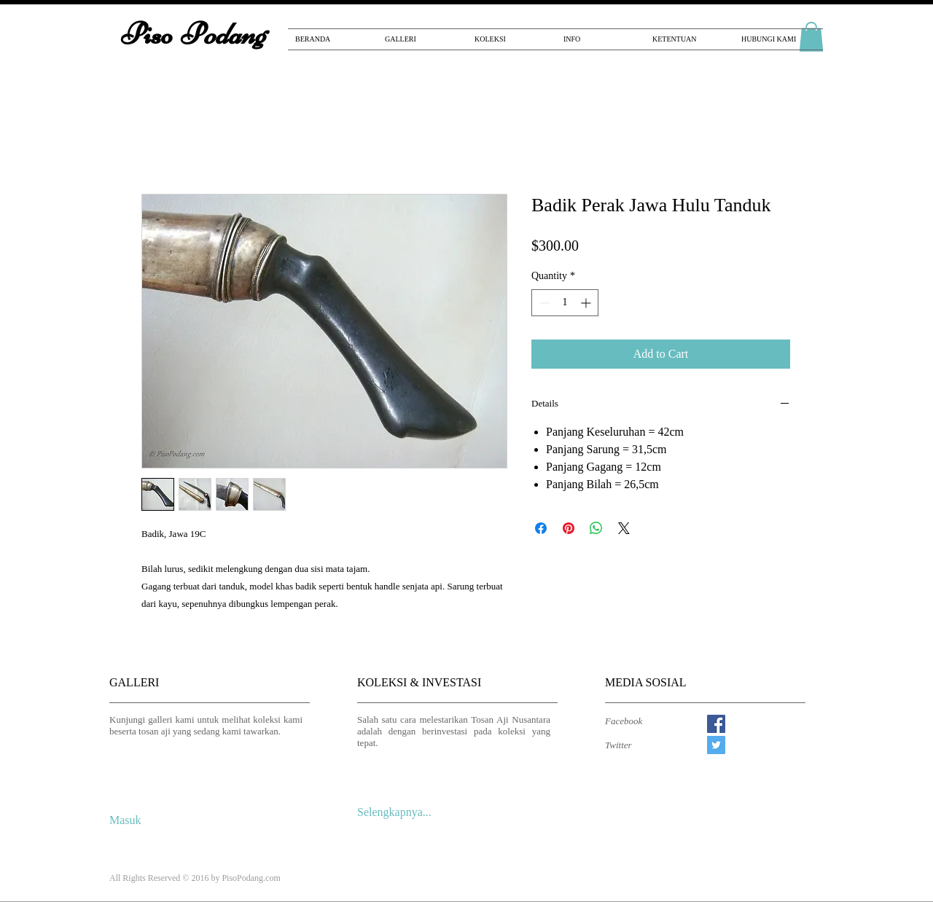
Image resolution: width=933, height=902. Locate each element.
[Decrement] (543, 302)
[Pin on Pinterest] (568, 528)
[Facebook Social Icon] (716, 724)
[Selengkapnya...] (399, 812)
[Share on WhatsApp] (596, 528)
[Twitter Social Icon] (716, 745)
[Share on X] (624, 528)
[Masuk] (128, 820)
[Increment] (587, 302)
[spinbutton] (565, 302)
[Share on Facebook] (541, 528)
